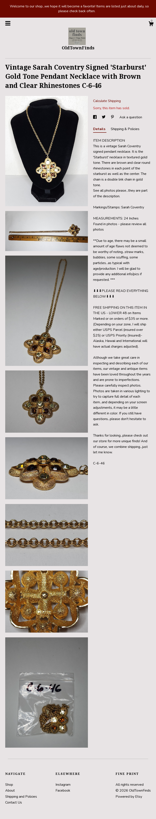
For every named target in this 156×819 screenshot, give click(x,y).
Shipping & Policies (125, 129)
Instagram (62, 784)
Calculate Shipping (107, 101)
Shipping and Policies (21, 796)
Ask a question (130, 117)
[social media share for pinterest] (113, 117)
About (10, 790)
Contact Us (13, 802)
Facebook (62, 790)
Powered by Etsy (129, 796)
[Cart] (151, 24)
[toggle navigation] (7, 23)
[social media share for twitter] (104, 117)
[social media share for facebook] (95, 117)
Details (99, 129)
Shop (9, 784)
